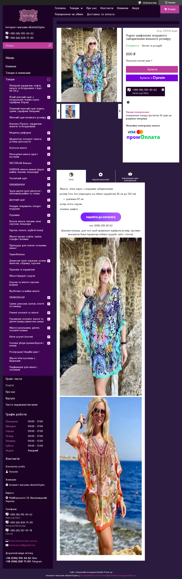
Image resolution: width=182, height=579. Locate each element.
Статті (10, 385)
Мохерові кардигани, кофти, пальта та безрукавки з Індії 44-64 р (25, 88)
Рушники (14, 215)
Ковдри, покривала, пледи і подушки (25, 207)
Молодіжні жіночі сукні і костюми (23, 155)
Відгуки (10, 398)
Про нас (91, 8)
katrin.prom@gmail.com (22, 545)
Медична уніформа (20, 132)
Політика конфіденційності (122, 575)
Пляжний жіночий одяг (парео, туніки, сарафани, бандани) (27, 110)
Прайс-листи (14, 379)
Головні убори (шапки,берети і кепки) (26, 344)
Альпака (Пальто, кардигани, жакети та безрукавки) (25, 125)
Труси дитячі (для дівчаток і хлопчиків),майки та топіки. (25, 192)
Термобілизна (17, 254)
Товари (74, 8)
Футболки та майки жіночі (24, 291)
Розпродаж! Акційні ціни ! (24, 351)
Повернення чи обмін (69, 14)
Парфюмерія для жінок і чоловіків (23, 368)
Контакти (106, 8)
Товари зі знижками (18, 73)
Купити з (152, 78)
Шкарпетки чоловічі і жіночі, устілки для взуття (25, 140)
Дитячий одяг (17, 199)
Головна (60, 8)
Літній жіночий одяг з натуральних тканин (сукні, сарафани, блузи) (24, 100)
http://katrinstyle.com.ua (23, 540)
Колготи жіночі (18, 147)
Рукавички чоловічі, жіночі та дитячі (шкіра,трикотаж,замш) (26, 320)
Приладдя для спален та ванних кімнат (27, 247)
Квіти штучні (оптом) (21, 336)
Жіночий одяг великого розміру (27, 117)
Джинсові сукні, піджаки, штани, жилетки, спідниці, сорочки (27, 262)
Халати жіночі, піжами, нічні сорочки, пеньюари (25, 223)
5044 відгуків (150, 2)
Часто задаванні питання (22, 404)
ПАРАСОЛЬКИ (17, 297)
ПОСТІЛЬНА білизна (20, 163)
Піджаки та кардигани (22, 269)
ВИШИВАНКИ (17, 184)
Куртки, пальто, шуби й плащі (26, 230)
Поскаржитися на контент (93, 575)
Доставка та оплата (101, 14)
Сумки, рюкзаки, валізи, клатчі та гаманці (26, 305)
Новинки (122, 8)
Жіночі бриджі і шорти (22, 275)
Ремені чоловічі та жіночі (23, 312)
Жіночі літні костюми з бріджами (22, 359)
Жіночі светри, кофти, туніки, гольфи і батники (25, 238)
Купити (152, 69)
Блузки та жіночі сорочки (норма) (24, 283)
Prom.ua (108, 572)
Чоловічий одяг (18, 178)
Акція (135, 8)
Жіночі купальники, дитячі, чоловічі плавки (24, 329)
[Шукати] (49, 45)
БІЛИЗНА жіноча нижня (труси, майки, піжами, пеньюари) (26, 171)
